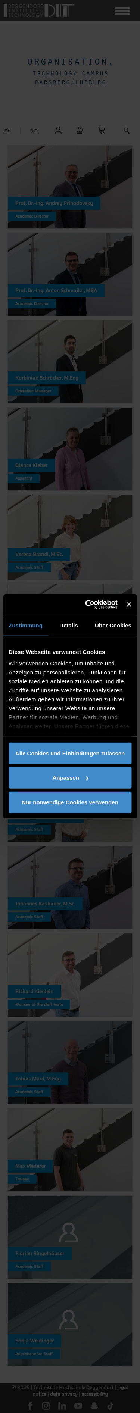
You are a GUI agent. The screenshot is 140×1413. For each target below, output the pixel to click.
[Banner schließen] (128, 604)
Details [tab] (68, 625)
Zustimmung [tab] (26, 625)
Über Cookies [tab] (113, 625)
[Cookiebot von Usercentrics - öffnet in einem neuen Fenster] (88, 604)
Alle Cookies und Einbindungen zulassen (70, 753)
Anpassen (70, 777)
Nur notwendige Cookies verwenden (70, 802)
